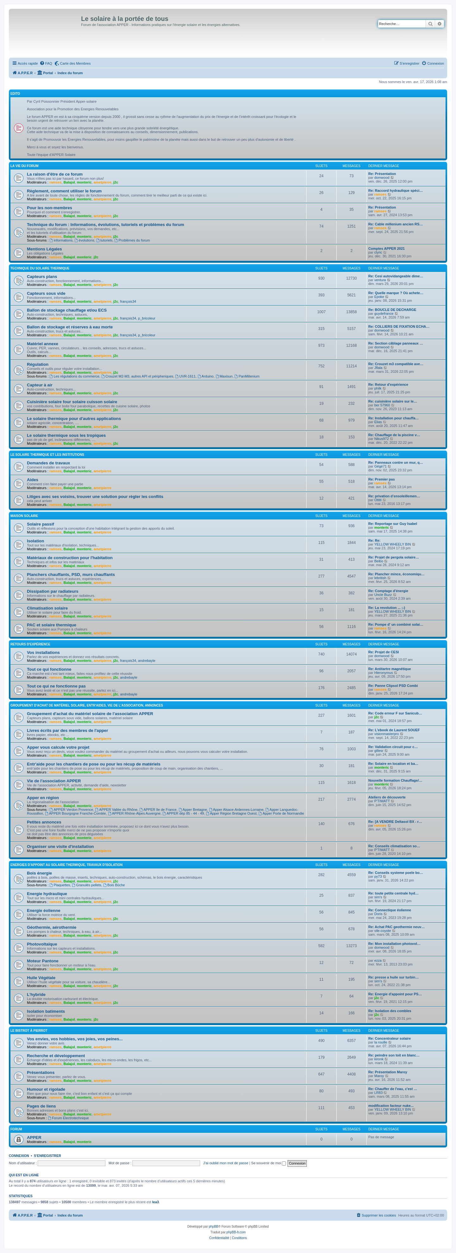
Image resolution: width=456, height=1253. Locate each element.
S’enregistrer (47, 1156)
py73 (378, 876)
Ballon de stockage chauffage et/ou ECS (67, 310)
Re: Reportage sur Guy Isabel (392, 524)
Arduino (206, 376)
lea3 (155, 1202)
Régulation (37, 364)
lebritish (380, 578)
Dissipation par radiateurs (53, 591)
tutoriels (104, 240)
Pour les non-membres (49, 207)
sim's (378, 897)
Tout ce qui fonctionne (49, 669)
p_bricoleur (146, 318)
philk (378, 388)
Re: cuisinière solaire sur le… (392, 401)
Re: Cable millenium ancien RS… (395, 224)
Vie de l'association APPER (54, 780)
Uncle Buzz (383, 595)
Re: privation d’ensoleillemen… (394, 496)
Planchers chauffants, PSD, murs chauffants (71, 574)
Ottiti (378, 500)
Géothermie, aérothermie (51, 927)
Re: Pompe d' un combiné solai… (395, 624)
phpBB (213, 1226)
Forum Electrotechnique (68, 1118)
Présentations (40, 1072)
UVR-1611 (185, 376)
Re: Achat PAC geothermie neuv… (396, 927)
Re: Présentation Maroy (387, 1072)
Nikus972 (381, 439)
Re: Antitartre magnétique (389, 669)
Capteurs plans (42, 276)
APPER (34, 1137)
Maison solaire (24, 516)
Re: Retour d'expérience (388, 384)
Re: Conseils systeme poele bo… (395, 873)
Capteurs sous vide (46, 293)
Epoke (379, 297)
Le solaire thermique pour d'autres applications (74, 418)
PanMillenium (247, 376)
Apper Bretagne (193, 809)
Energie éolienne (43, 910)
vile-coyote (382, 931)
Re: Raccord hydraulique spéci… (395, 190)
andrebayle (146, 660)
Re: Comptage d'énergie (388, 591)
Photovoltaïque (42, 944)
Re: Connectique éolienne (389, 910)
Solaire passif (40, 524)
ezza (378, 960)
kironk (378, 1059)
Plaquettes (60, 885)
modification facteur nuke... (391, 1106)
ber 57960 (382, 405)
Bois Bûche (114, 885)
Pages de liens (41, 1106)
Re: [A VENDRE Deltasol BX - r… (395, 821)
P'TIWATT (382, 801)
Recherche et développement (56, 1055)
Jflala (378, 368)
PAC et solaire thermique (51, 625)
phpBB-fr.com (236, 1232)
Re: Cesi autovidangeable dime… (395, 276)
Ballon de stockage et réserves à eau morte (70, 327)
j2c (115, 182)
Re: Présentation (382, 174)
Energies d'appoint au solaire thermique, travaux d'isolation (66, 865)
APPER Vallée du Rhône (116, 809)
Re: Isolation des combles (389, 1011)
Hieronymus (383, 673)
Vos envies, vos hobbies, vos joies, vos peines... (75, 1039)
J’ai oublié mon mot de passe (225, 1163)
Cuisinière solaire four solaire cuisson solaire (72, 401)
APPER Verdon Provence (71, 809)
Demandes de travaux (48, 463)
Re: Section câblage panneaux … (395, 343)
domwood (382, 177)
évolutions (84, 240)
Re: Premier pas (381, 479)
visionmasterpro (386, 734)
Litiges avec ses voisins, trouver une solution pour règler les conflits (95, 496)
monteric (84, 182)
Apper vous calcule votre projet (58, 747)
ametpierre (102, 182)
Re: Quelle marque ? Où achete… (395, 293)
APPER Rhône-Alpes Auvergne (134, 813)
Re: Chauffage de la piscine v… (394, 435)
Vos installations (43, 652)
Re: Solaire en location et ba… (393, 763)
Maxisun (224, 376)
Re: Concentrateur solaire (389, 1038)
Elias (378, 422)
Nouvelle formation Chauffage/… (395, 780)
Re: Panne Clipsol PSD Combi (393, 686)
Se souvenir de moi (268, 1163)
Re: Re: (374, 540)
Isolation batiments (46, 1011)
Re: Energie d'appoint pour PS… (395, 994)
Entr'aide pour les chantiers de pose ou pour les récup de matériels (94, 764)
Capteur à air (40, 385)
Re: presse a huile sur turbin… (393, 977)
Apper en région (43, 797)
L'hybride (36, 994)
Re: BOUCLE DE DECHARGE (392, 310)
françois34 (128, 301)
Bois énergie (39, 873)
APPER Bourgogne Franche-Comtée (75, 813)
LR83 (378, 1093)
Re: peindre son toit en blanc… (394, 1055)
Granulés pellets (86, 885)
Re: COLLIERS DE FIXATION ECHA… (399, 326)
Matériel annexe (42, 343)
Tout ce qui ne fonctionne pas (56, 686)
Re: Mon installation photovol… (394, 944)
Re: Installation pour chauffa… (393, 418)
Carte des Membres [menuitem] (75, 63)
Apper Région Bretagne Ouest (231, 813)
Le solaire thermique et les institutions (47, 454)
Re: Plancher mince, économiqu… (396, 574)
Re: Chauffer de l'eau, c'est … (392, 1089)
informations (61, 240)
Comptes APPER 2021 (386, 248)
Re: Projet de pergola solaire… (393, 557)
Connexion (19, 1156)
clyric (378, 252)
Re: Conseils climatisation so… (394, 846)
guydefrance (384, 313)
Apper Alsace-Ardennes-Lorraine (236, 809)
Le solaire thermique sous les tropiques (66, 435)
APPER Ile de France (157, 809)
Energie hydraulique (47, 893)
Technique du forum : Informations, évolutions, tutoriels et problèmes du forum (105, 224)
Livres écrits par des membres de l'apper (67, 730)
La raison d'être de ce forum (55, 174)
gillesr (378, 750)
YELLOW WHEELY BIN (392, 544)
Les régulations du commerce (74, 376)
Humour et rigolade (46, 1089)
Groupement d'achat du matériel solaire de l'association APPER (90, 713)
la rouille (380, 1042)
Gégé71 (380, 466)
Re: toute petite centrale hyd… (393, 893)
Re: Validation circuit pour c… (393, 747)
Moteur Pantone (43, 961)
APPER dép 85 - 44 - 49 (183, 813)
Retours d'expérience (30, 644)
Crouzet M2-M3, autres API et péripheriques (137, 376)
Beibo (378, 561)
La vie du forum (24, 166)
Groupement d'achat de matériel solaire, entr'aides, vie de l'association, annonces (86, 705)
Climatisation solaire (47, 608)
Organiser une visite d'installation (60, 846)
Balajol (69, 182)
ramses (55, 182)
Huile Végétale (41, 977)
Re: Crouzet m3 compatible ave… (395, 364)
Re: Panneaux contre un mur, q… (395, 462)
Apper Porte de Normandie (281, 813)
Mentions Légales (44, 249)
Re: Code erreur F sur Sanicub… (395, 713)
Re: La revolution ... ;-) (386, 608)
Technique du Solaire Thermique (39, 268)
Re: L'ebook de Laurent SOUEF (394, 730)
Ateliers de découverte (387, 797)
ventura (380, 280)
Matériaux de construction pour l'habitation (70, 557)
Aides (32, 479)
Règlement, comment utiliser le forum (64, 191)
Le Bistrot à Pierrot (29, 1030)
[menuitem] (46, 63)
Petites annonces (44, 822)
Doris (378, 914)
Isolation (35, 541)
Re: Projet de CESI (383, 652)
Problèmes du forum (132, 240)
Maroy (379, 1076)
